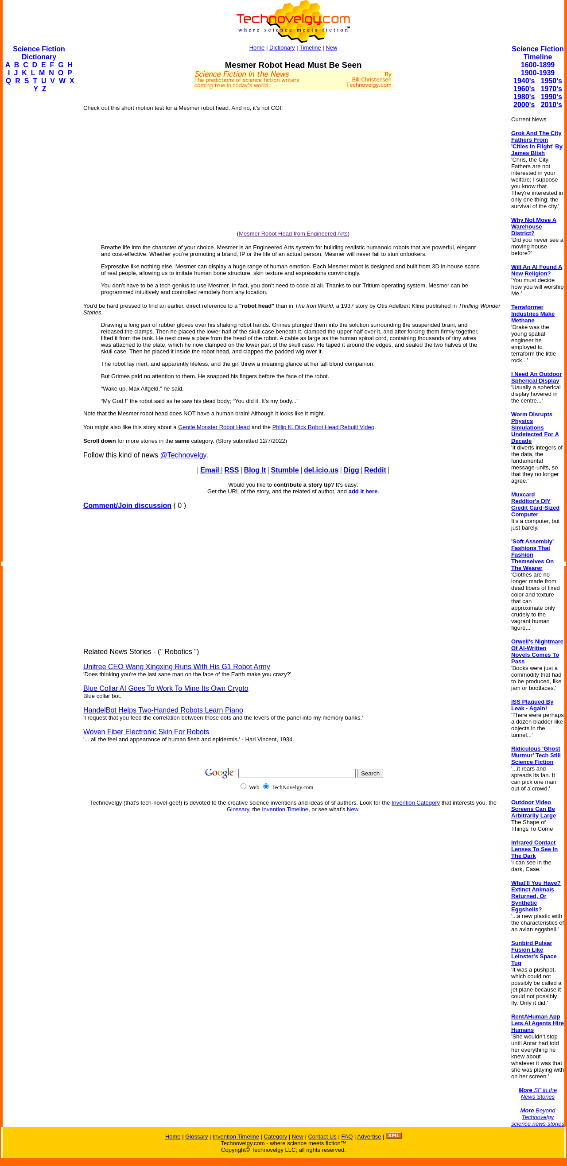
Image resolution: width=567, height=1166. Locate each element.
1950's (551, 81)
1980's (524, 97)
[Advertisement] (38, 233)
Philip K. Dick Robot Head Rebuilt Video (323, 427)
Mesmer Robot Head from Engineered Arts (293, 233)
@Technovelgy (183, 455)
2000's (524, 104)
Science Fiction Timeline (537, 53)
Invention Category (416, 802)
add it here (363, 491)
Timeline (310, 47)
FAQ (347, 1136)
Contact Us (322, 1136)
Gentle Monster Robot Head (214, 427)
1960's (524, 89)
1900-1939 (538, 73)
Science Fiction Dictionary (39, 53)
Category (275, 1136)
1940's (524, 81)
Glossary (238, 809)
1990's (551, 97)
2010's (551, 104)
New (331, 47)
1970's (551, 89)
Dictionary (282, 47)
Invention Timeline (285, 809)
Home (257, 47)
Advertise (369, 1136)
